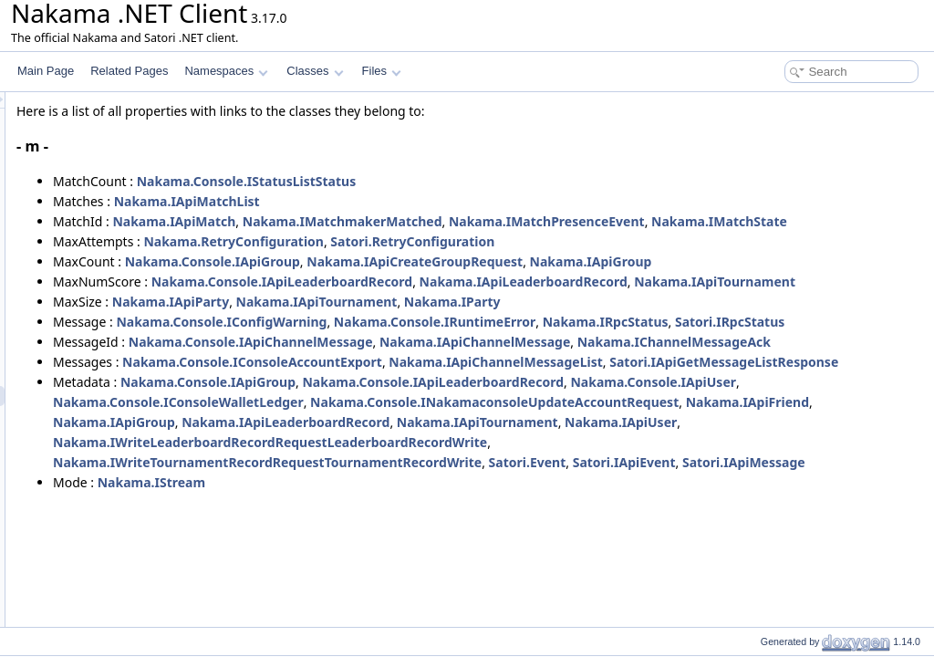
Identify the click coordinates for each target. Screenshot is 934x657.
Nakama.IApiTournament (361, 321)
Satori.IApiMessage (342, 602)
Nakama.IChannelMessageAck (377, 422)
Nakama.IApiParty (398, 341)
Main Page (45, 71)
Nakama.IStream (379, 622)
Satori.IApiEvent (852, 582)
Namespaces (225, 71)
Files (381, 71)
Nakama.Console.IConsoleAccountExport (480, 442)
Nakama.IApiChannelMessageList (724, 442)
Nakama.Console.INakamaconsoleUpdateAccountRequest (465, 522)
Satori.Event (755, 582)
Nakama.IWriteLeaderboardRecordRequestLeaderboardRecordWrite (498, 562)
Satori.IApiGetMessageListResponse (395, 462)
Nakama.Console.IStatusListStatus (475, 181)
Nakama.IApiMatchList (415, 201)
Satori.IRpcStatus (335, 382)
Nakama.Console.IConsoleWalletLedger (578, 502)
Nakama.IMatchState (349, 241)
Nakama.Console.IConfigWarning (449, 361)
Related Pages (129, 71)
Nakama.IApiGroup (819, 281)
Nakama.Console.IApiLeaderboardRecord (510, 301)
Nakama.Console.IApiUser (364, 502)
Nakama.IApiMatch (401, 221)
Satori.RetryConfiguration (640, 261)
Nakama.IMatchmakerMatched (570, 221)
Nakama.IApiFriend (718, 522)
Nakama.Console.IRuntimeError (662, 361)
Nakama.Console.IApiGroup (440, 281)
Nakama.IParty (680, 341)
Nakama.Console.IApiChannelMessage (479, 402)
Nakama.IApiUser (720, 542)
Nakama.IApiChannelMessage (702, 402)
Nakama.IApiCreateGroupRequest (642, 281)
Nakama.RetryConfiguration (461, 261)
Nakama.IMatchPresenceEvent (775, 221)
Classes (314, 71)
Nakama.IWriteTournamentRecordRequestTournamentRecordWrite (495, 582)
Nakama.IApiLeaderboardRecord (752, 301)
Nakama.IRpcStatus (834, 361)
